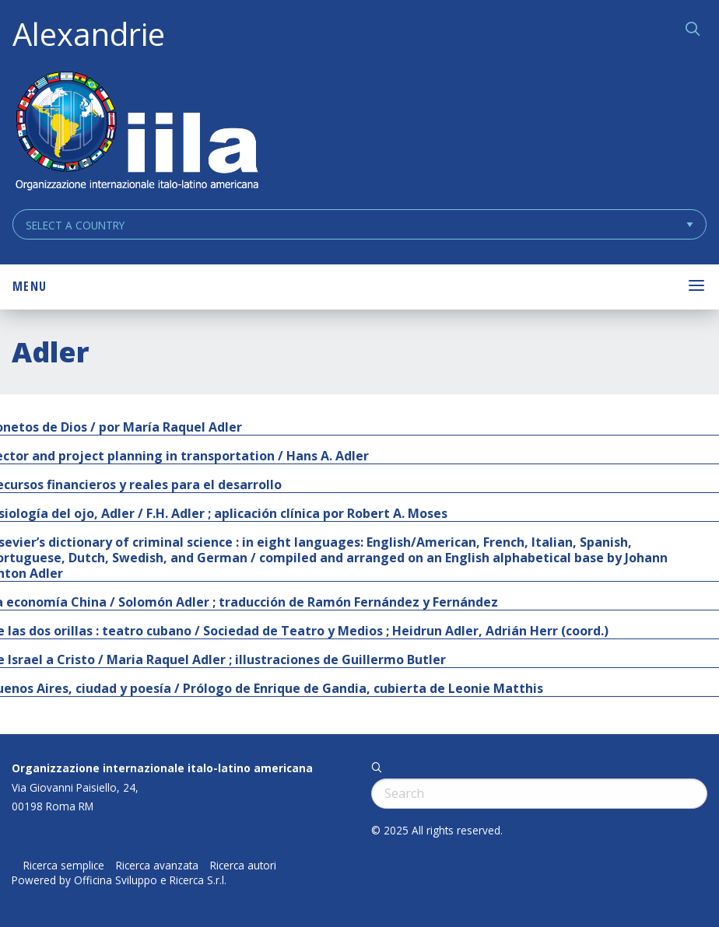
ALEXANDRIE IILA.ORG (136, 132)
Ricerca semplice (63, 865)
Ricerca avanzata (157, 865)
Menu (29, 286)
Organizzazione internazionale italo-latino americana (162, 768)
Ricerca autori (243, 865)
